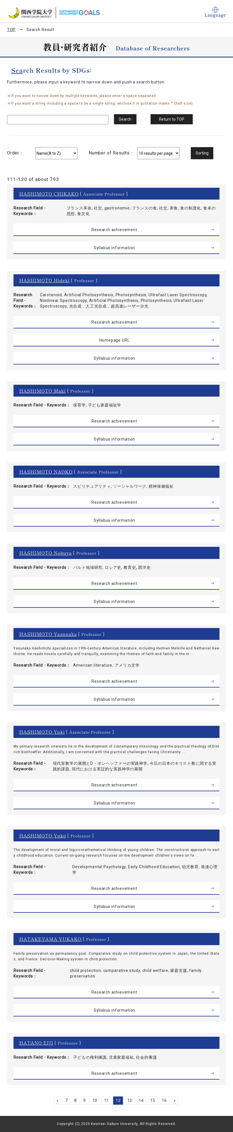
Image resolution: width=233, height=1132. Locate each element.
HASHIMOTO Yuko (42, 835)
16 (166, 1100)
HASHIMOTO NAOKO (46, 471)
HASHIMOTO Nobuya (45, 552)
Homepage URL (114, 340)
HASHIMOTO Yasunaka (48, 634)
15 (154, 1100)
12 (118, 1100)
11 (106, 1100)
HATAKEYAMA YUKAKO (50, 939)
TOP (11, 29)
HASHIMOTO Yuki (42, 731)
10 (94, 1100)
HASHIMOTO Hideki (44, 280)
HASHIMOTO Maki (42, 390)
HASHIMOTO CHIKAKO (49, 193)
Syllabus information (114, 248)
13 (130, 1100)
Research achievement (114, 229)
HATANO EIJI (36, 1042)
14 (142, 1100)
